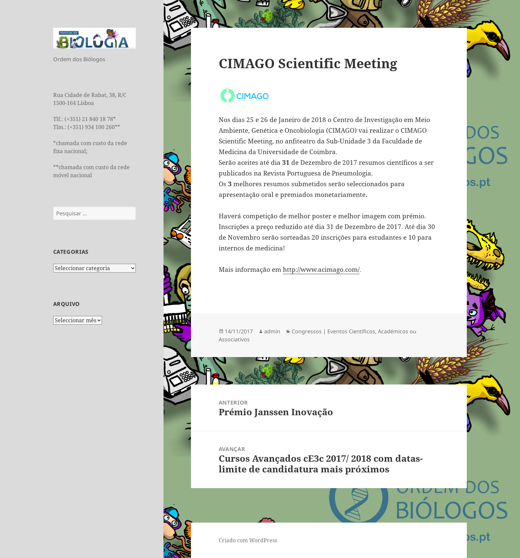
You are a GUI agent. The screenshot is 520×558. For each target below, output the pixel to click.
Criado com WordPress (248, 540)
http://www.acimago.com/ (321, 269)
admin (272, 331)
